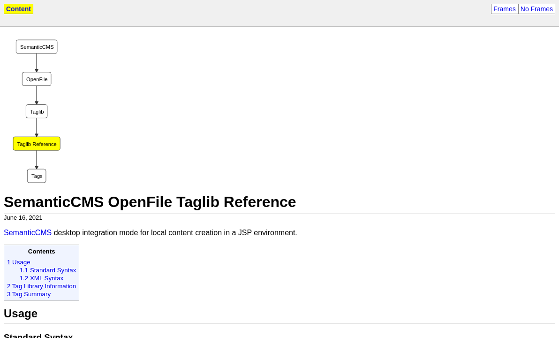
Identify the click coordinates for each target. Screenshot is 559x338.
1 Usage (18, 262)
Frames (504, 9)
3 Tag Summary (29, 294)
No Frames (537, 9)
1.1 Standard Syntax (48, 270)
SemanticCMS (28, 233)
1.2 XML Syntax (42, 278)
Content (18, 9)
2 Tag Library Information (41, 286)
